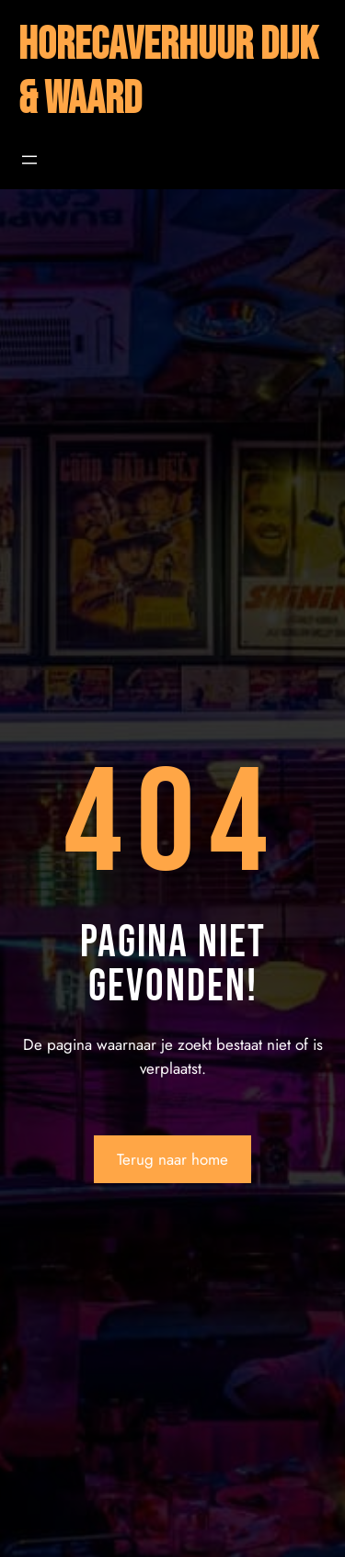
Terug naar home (172, 1159)
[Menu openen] (29, 160)
